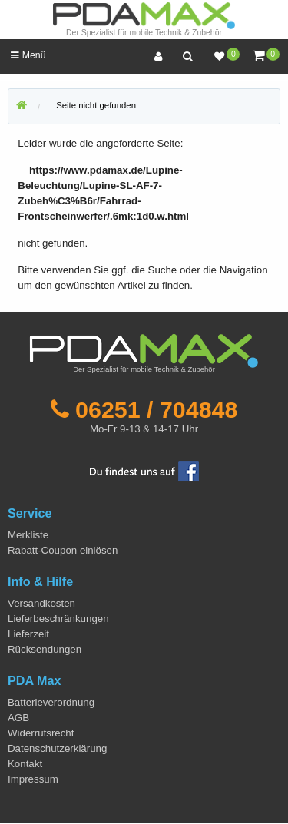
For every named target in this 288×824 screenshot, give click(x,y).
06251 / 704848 (156, 409)
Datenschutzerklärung (57, 748)
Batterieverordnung (51, 702)
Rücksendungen (44, 649)
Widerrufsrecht (41, 733)
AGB (18, 717)
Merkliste (28, 535)
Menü (28, 55)
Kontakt (25, 763)
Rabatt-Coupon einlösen (63, 550)
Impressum (33, 779)
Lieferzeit (28, 634)
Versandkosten (41, 603)
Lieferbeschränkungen (58, 618)
